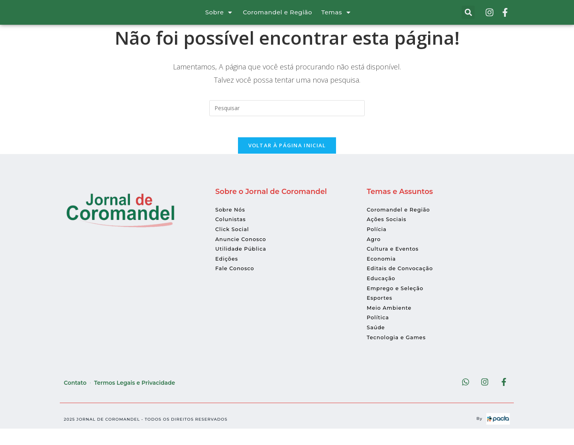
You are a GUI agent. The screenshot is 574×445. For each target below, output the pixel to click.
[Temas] (348, 18)
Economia (383, 273)
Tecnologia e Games (399, 351)
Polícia (377, 243)
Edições (227, 273)
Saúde (377, 342)
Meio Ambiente (391, 322)
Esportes (381, 312)
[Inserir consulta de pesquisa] (287, 119)
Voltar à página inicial (287, 159)
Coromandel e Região (277, 18)
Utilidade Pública (243, 263)
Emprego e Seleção (398, 302)
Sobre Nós (231, 224)
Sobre (214, 18)
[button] (468, 18)
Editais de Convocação (402, 283)
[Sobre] (230, 18)
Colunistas (231, 233)
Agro (374, 253)
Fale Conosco (236, 283)
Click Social (233, 243)
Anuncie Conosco (243, 253)
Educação (382, 293)
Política (379, 332)
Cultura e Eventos (395, 263)
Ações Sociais (388, 233)
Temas (331, 18)
